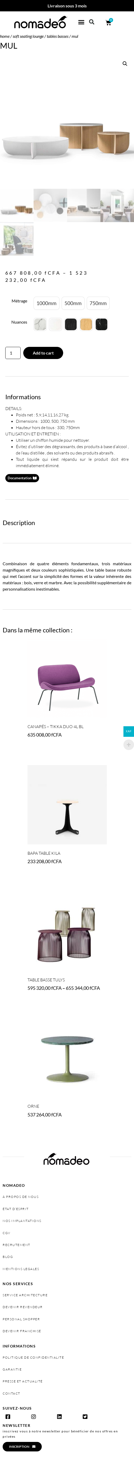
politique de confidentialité (33, 1357)
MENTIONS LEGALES (21, 1269)
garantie (12, 1369)
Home (5, 36)
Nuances (19, 322)
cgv (7, 1233)
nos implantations (22, 1221)
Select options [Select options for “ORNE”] (44, 1129)
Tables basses (57, 36)
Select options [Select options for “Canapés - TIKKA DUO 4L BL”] (44, 749)
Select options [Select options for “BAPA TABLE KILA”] (44, 876)
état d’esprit (16, 1209)
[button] (81, 22)
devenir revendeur (23, 1307)
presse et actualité (23, 1381)
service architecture (25, 1295)
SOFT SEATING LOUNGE (28, 36)
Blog (8, 1257)
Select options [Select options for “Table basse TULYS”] (44, 1002)
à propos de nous (21, 1197)
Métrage (19, 301)
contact (11, 1393)
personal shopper (21, 1319)
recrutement (16, 1245)
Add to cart (43, 352)
